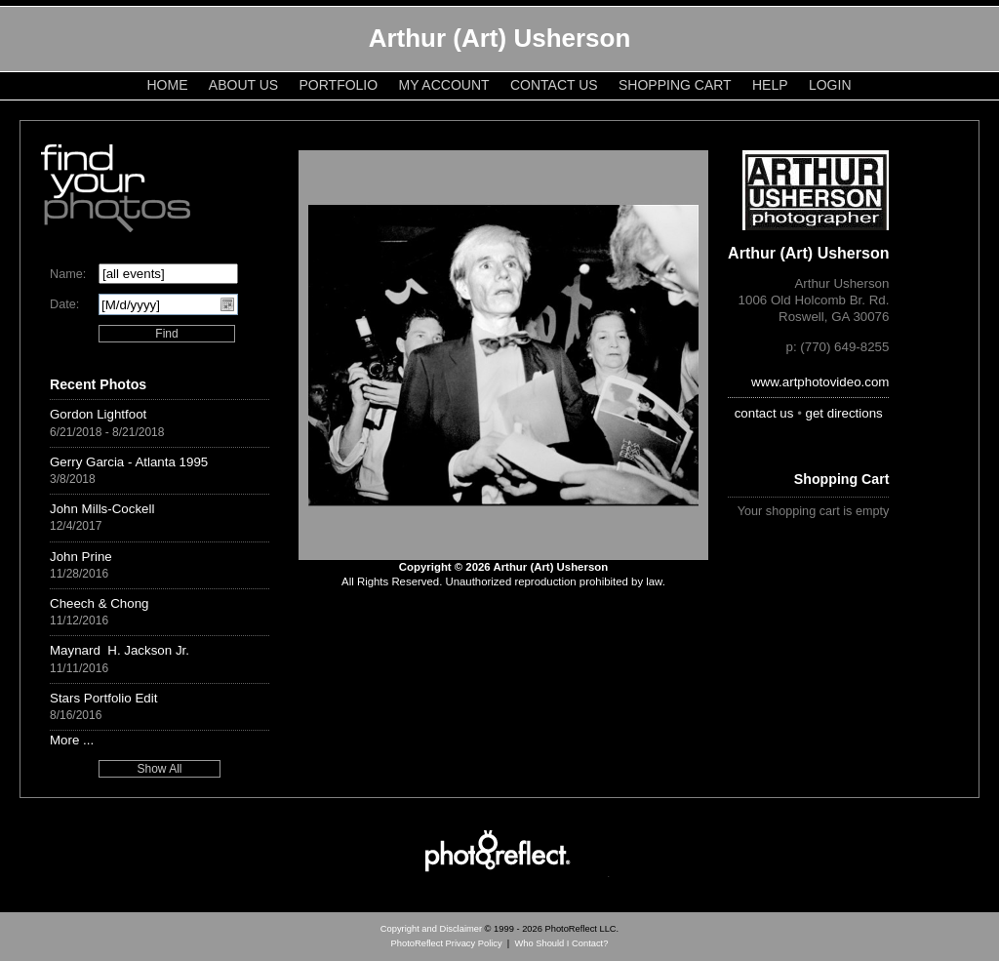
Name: (68, 274)
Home (167, 85)
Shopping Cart (675, 85)
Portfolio (339, 85)
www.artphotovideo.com (820, 382)
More (64, 740)
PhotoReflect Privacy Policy (446, 943)
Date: (64, 304)
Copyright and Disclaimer (432, 929)
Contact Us (554, 85)
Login (830, 85)
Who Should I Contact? (561, 943)
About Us (243, 85)
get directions (844, 413)
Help (770, 85)
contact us (764, 413)
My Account (444, 85)
